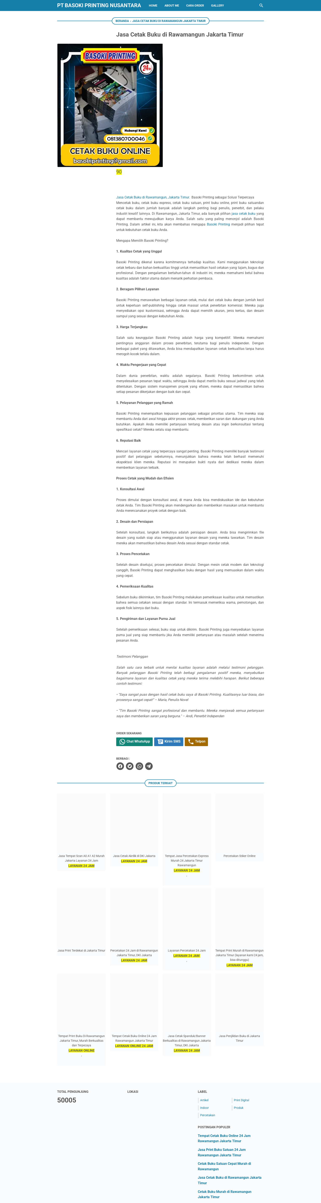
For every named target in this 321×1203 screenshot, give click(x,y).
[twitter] (149, 678)
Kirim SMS (189, 653)
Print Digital (241, 1012)
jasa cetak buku (172, 109)
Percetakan (207, 1027)
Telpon (218, 653)
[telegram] (168, 678)
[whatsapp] (158, 678)
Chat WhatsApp (154, 653)
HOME (153, 5)
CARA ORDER (195, 5)
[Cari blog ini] (261, 5)
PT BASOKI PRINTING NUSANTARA (99, 5)
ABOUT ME (172, 5)
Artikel (204, 1012)
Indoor (204, 1019)
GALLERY (217, 5)
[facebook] (139, 678)
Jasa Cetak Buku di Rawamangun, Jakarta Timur (174, 82)
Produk (238, 1019)
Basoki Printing (181, 120)
